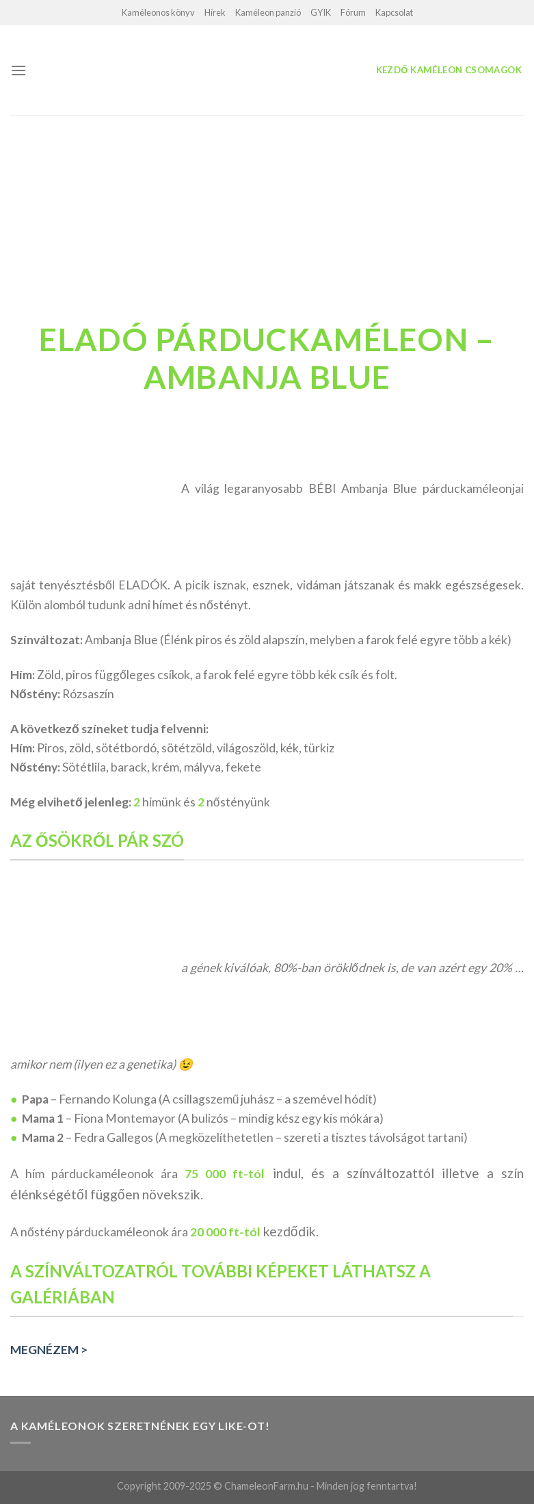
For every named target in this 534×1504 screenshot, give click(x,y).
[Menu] (18, 70)
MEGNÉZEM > (49, 1349)
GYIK (320, 12)
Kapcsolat (394, 12)
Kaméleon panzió (268, 12)
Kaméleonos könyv (158, 12)
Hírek (215, 12)
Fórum (353, 12)
